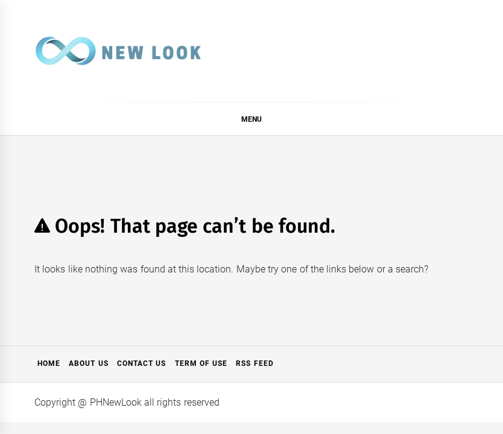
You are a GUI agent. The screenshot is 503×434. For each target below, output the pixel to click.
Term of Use (201, 363)
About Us (88, 363)
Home (48, 363)
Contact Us (141, 363)
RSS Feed (254, 363)
